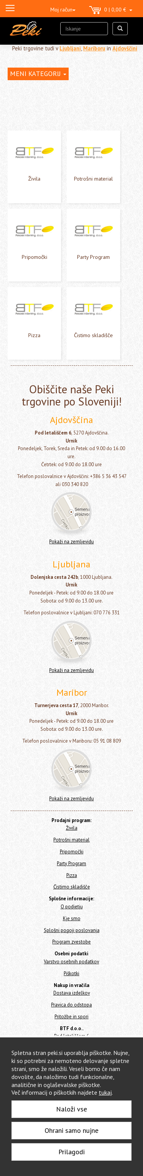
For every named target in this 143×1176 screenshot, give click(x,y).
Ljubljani (70, 48)
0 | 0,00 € (110, 10)
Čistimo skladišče (93, 335)
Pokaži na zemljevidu (71, 541)
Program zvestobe (71, 942)
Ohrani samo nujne (71, 1130)
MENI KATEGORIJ (38, 73)
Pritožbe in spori (71, 1016)
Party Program (93, 257)
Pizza (34, 335)
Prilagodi (71, 1151)
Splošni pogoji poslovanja (72, 930)
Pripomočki (34, 257)
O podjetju (72, 906)
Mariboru (94, 48)
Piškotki (71, 973)
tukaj (105, 1092)
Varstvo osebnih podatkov (71, 961)
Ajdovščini (124, 48)
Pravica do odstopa (71, 1005)
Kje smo (71, 918)
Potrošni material (93, 178)
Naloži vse (71, 1109)
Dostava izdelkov (71, 993)
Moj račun (63, 9)
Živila (34, 178)
